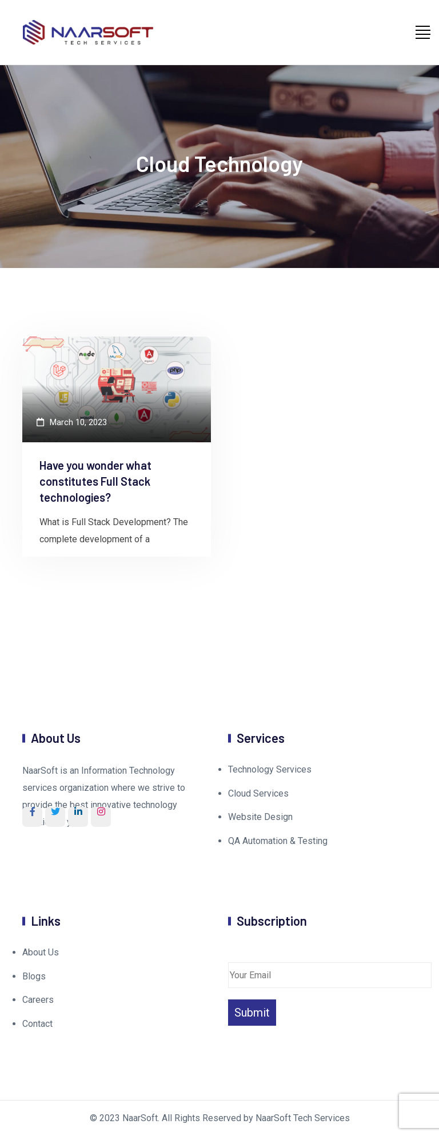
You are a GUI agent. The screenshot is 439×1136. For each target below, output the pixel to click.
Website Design (260, 816)
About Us (40, 952)
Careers (38, 999)
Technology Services (270, 769)
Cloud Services (258, 793)
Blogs (34, 976)
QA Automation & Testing (278, 840)
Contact (37, 1023)
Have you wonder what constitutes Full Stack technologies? (95, 481)
